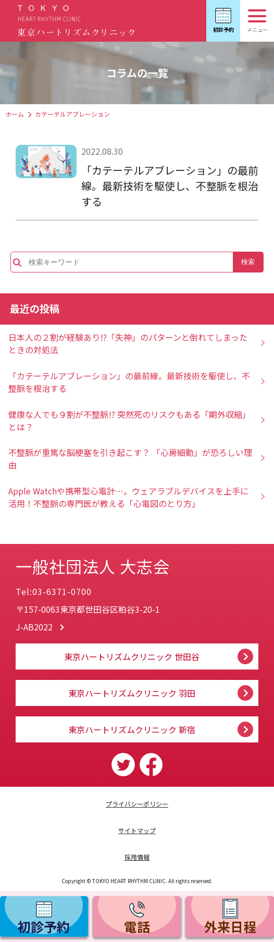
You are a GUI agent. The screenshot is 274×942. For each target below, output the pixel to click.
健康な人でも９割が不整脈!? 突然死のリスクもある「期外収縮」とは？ (129, 420)
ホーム (14, 113)
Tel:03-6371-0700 (54, 591)
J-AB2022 (34, 627)
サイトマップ (137, 830)
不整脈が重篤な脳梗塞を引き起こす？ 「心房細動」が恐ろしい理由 (130, 458)
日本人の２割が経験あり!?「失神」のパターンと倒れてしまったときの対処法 (127, 343)
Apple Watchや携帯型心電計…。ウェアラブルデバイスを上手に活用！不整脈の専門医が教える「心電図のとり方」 (128, 497)
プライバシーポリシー (137, 803)
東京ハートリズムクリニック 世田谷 (132, 656)
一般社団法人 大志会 (114, 563)
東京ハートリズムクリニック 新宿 (131, 729)
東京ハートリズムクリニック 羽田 (131, 693)
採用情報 (137, 856)
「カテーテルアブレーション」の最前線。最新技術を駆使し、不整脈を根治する (169, 186)
